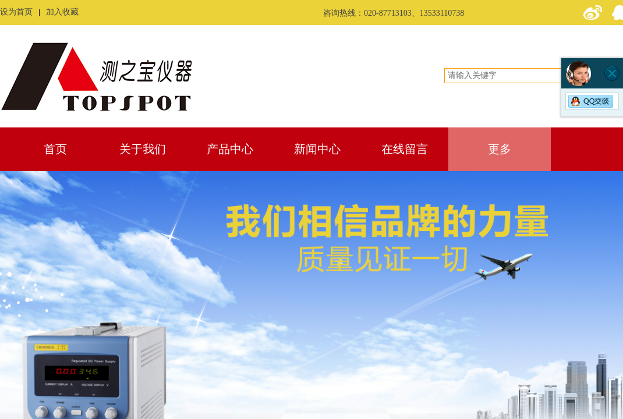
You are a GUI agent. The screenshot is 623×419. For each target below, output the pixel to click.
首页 (55, 149)
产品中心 (230, 149)
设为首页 (16, 12)
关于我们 (142, 149)
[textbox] (522, 75)
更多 (499, 149)
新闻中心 (317, 149)
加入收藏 (62, 12)
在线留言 (404, 149)
